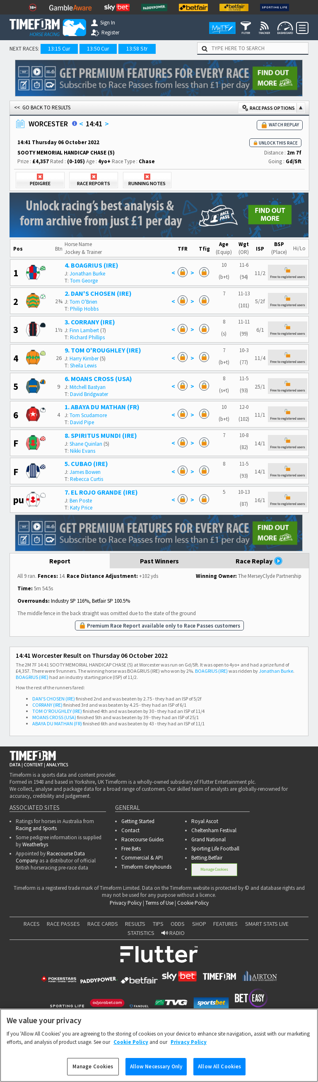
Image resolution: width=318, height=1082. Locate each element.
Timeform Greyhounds (146, 866)
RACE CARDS (102, 923)
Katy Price (81, 507)
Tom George (84, 280)
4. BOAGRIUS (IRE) (91, 265)
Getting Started (137, 821)
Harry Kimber (84, 358)
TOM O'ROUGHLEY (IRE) (57, 711)
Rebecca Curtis (86, 479)
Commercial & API (142, 857)
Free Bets (131, 848)
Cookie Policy (193, 902)
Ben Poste (81, 500)
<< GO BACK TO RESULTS (42, 107)
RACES (32, 923)
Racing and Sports (36, 828)
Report (59, 561)
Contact (130, 830)
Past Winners (159, 561)
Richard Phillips (87, 337)
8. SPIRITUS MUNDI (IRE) (101, 435)
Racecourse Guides (142, 839)
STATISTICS (141, 933)
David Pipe (82, 422)
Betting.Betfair (206, 857)
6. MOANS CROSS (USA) (98, 378)
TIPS (158, 923)
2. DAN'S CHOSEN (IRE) (98, 293)
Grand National (208, 839)
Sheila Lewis (83, 365)
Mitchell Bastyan (88, 387)
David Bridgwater (89, 394)
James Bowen (85, 472)
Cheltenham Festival (213, 830)
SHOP (199, 923)
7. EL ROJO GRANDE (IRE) (101, 492)
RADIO (173, 933)
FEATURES (225, 923)
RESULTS (135, 923)
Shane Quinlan (86, 443)
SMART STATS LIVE (267, 923)
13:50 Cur (98, 48)
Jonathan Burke (87, 273)
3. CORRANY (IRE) (90, 322)
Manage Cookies (214, 869)
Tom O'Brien (83, 301)
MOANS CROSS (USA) (54, 717)
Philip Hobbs (84, 308)
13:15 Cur (59, 48)
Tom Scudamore (88, 415)
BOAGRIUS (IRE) (211, 671)
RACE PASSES (63, 923)
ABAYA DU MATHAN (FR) (57, 723)
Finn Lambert (84, 330)
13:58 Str (137, 48)
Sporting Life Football (215, 848)
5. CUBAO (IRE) (86, 463)
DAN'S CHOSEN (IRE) (53, 699)
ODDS (178, 923)
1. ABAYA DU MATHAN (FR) (102, 407)
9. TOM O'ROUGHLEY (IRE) (103, 350)
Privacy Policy (126, 902)
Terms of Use (159, 902)
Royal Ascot (204, 821)
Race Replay (259, 561)
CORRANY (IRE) (47, 705)
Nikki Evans (82, 450)
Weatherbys (35, 844)
